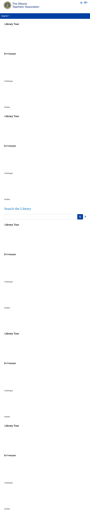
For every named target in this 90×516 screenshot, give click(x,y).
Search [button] (4, 16)
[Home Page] (22, 5)
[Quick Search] (81, 3)
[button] (87, 3)
